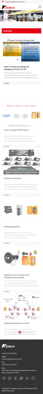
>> (30, 333)
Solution (7, 30)
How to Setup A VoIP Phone (16, 146)
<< (13, 333)
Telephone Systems (12, 194)
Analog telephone (12, 243)
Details (21, 83)
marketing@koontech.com (15, 2)
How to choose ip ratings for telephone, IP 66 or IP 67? (16, 67)
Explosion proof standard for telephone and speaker (17, 292)
